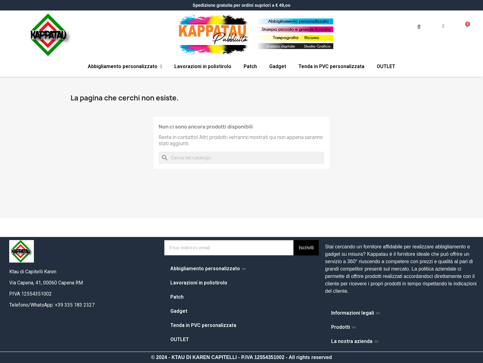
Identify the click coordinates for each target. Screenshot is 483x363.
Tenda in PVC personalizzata (331, 66)
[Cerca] (241, 158)
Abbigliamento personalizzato (125, 66)
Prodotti (343, 327)
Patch (250, 66)
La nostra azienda (354, 341)
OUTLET (386, 66)
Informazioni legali (355, 313)
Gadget (277, 66)
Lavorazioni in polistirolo (202, 66)
